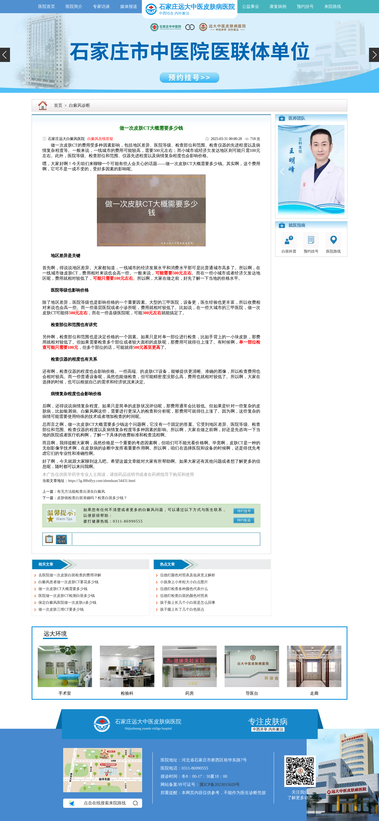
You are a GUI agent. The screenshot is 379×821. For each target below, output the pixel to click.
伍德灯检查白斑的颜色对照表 (184, 596)
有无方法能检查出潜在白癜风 (81, 492)
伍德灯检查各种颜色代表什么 (184, 589)
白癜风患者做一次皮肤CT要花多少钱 (68, 582)
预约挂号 (305, 6)
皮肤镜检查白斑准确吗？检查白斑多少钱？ (92, 498)
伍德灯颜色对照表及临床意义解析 (187, 575)
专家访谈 (101, 6)
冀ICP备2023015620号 (220, 784)
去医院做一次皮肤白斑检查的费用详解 (69, 575)
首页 (58, 105)
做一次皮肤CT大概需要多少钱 (62, 589)
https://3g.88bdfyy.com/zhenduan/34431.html (101, 481)
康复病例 (278, 6)
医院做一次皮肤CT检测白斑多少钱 (66, 596)
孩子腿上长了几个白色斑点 (182, 609)
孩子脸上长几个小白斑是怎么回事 (187, 603)
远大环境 (55, 633)
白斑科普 (289, 242)
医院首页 (46, 6)
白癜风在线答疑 (100, 139)
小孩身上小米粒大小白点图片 (184, 582)
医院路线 (333, 242)
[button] (5, 55)
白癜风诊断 (79, 105)
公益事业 (250, 6)
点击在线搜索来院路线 (103, 803)
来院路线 (332, 6)
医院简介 (74, 6)
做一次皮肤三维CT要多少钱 (61, 609)
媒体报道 (128, 6)
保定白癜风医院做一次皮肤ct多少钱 (67, 603)
